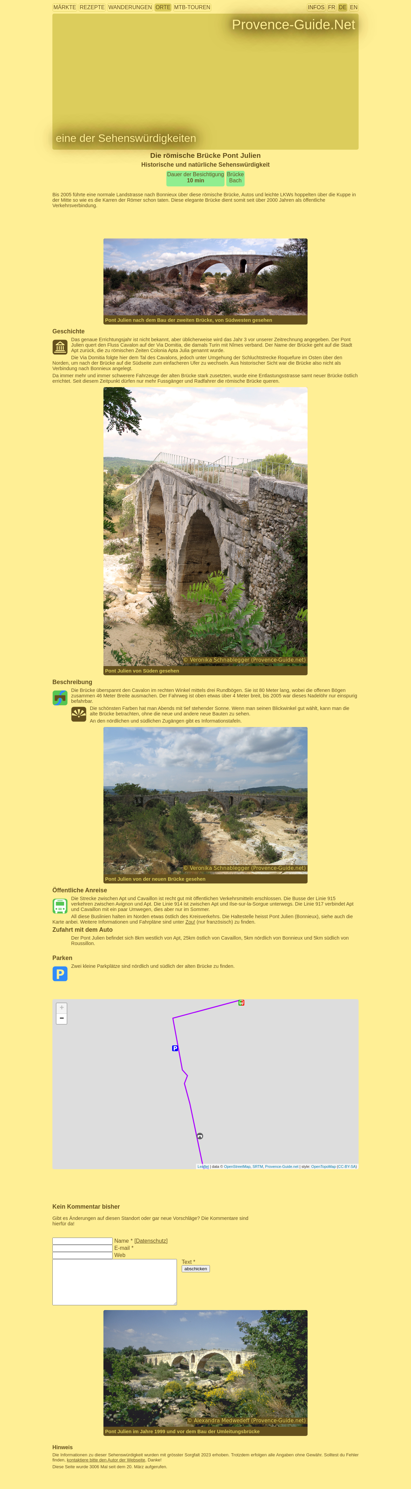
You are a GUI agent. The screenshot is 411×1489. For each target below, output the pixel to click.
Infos (316, 7)
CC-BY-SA (347, 1166)
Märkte (64, 7)
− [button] (62, 1019)
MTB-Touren (192, 7)
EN (354, 7)
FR (331, 7)
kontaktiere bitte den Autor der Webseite (106, 1459)
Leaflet (203, 1166)
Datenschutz (151, 1241)
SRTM (257, 1166)
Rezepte (92, 7)
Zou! (190, 922)
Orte (162, 7)
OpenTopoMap (323, 1166)
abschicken (195, 1268)
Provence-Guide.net (281, 1166)
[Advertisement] (205, 223)
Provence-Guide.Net (293, 24)
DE (342, 7)
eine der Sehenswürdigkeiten (126, 138)
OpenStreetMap (237, 1166)
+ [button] (62, 1008)
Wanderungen (130, 7)
